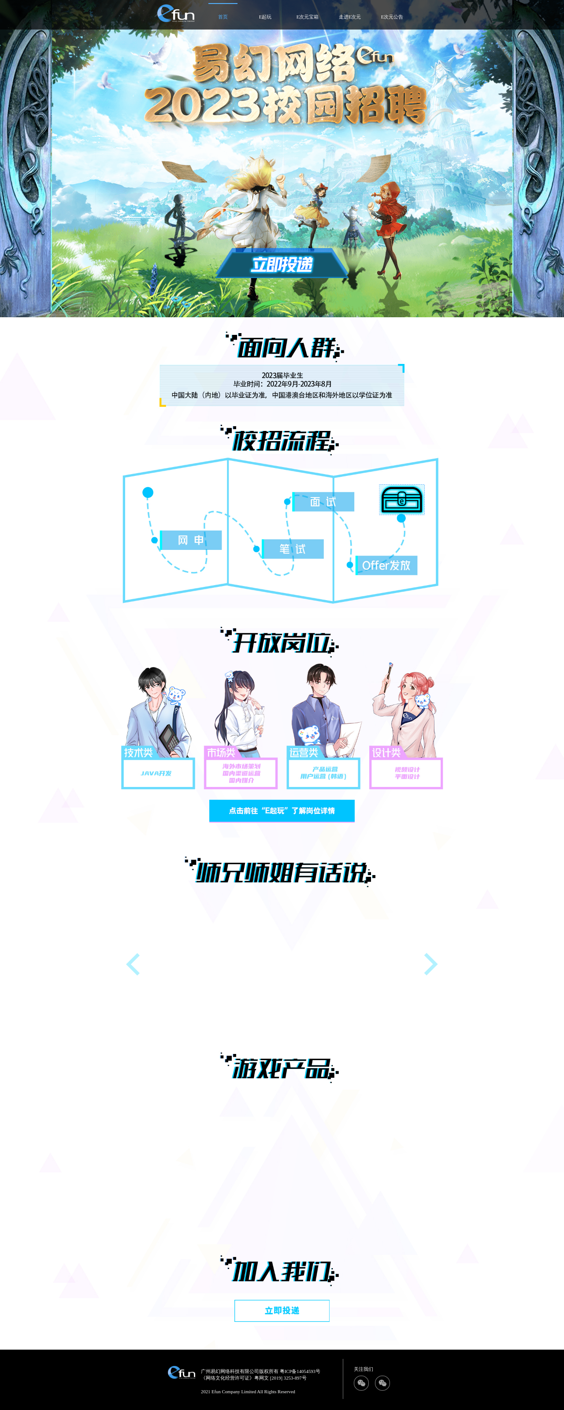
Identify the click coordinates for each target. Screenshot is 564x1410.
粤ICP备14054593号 (300, 1371)
